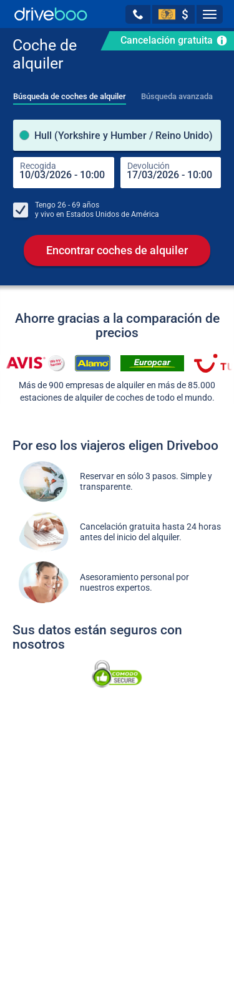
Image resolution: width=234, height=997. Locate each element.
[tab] (69, 93)
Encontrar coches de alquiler (117, 250)
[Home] (50, 14)
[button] (137, 14)
